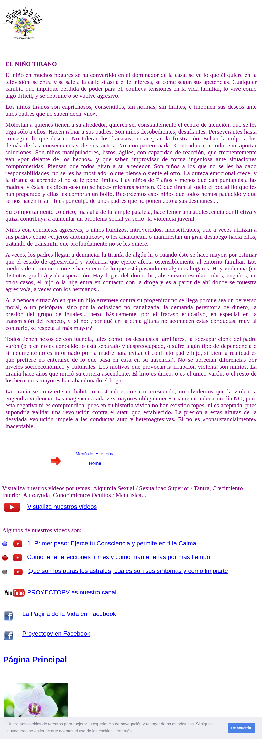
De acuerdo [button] (241, 728)
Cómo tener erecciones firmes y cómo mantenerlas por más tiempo (118, 556)
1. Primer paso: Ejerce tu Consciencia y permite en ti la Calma (111, 543)
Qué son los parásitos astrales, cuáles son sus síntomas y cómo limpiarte (128, 570)
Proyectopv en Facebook (56, 633)
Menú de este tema (95, 454)
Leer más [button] (123, 731)
